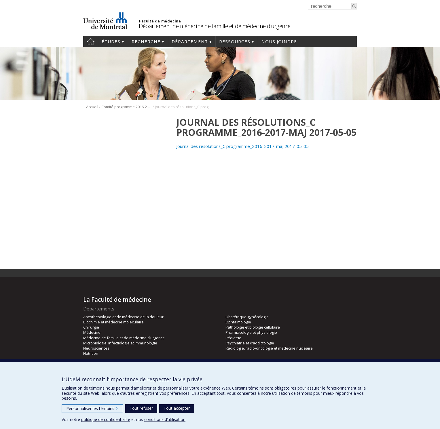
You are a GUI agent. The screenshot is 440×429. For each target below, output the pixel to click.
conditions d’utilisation (164, 419)
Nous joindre (279, 41)
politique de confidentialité (105, 419)
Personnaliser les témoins (92, 408)
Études (111, 41)
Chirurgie (91, 327)
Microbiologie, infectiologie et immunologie (120, 343)
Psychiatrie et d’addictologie (249, 343)
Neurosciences (96, 348)
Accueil (90, 41)
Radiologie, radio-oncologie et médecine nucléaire (269, 348)
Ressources (234, 41)
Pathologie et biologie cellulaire (252, 327)
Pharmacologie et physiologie (251, 332)
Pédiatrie (233, 337)
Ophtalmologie (238, 322)
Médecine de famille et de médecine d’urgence (124, 337)
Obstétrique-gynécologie (247, 316)
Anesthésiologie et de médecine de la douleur (123, 316)
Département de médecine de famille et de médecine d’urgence (215, 26)
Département (190, 41)
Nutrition (90, 353)
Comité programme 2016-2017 (126, 106)
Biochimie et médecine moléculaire (113, 322)
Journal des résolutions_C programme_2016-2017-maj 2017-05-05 (242, 146)
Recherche (146, 41)
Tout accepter (177, 408)
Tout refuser (141, 408)
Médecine (91, 332)
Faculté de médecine (160, 21)
